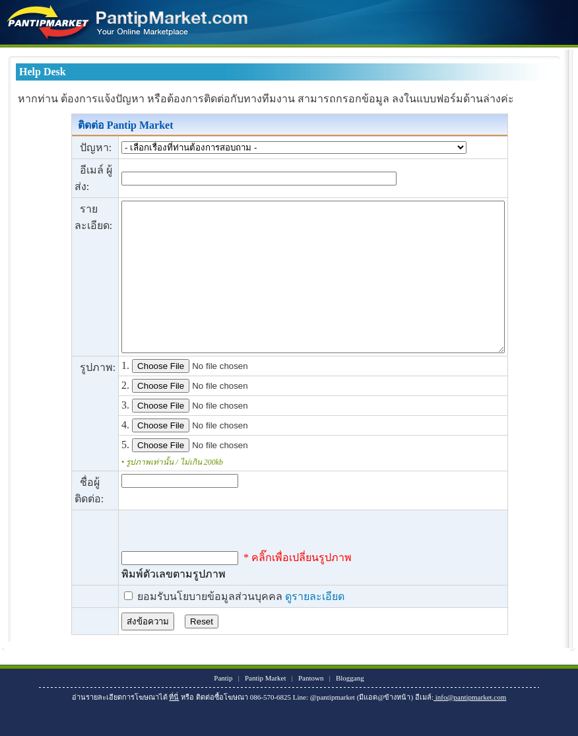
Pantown (311, 708)
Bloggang (350, 708)
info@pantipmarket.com (470, 727)
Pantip (223, 708)
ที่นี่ (174, 727)
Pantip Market (265, 708)
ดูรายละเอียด (292, 626)
